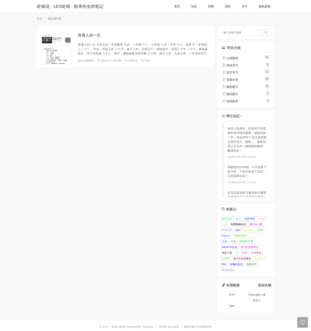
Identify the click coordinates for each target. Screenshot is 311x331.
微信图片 (230, 94)
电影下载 (227, 252)
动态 (194, 6)
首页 (177, 6)
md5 (224, 224)
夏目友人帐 (256, 224)
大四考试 (256, 252)
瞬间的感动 (228, 269)
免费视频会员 (238, 224)
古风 (224, 241)
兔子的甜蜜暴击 (250, 247)
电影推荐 (250, 218)
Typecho (147, 326)
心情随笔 (88, 60)
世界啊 (226, 258)
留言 (228, 6)
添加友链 (264, 285)
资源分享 (230, 79)
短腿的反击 (236, 264)
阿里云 (257, 300)
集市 (238, 218)
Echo (232, 294)
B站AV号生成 (229, 247)
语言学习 (230, 72)
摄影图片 (230, 87)
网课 (260, 230)
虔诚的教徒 (256, 235)
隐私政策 (265, 6)
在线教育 (230, 101)
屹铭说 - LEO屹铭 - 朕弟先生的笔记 (70, 6)
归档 (211, 6)
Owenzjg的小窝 (257, 294)
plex (238, 230)
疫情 (233, 241)
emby (262, 218)
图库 (232, 306)
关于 (245, 6)
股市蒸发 (227, 218)
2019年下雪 (246, 241)
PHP (245, 252)
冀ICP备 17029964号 (198, 326)
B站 (224, 264)
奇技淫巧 (230, 65)
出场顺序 (260, 258)
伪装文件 (251, 264)
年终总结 (227, 230)
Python (226, 235)
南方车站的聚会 (242, 258)
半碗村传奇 (240, 235)
